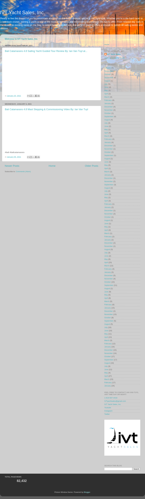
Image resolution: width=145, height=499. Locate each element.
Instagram (108, 411)
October (107, 74)
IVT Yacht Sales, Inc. (22, 12)
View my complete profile (114, 58)
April (106, 94)
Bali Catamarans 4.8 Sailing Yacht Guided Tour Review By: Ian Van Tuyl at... (46, 51)
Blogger (87, 492)
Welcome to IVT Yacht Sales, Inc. (21, 39)
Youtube (107, 408)
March (106, 97)
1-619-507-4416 (110, 398)
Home (52, 165)
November (108, 71)
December (108, 107)
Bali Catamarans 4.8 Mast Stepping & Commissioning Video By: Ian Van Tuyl (46, 109)
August (107, 81)
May (106, 90)
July (106, 84)
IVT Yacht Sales (114, 54)
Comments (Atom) (23, 171)
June (106, 87)
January (107, 68)
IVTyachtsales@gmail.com (115, 401)
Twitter (107, 414)
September (108, 78)
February (108, 100)
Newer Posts (12, 165)
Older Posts (91, 165)
